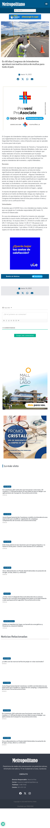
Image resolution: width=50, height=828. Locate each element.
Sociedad (7, 486)
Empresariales (9, 621)
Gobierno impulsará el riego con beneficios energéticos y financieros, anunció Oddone (23, 625)
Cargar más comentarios (25, 335)
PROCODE (30, 806)
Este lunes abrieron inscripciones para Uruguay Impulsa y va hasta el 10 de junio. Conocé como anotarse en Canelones (24, 545)
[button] (46, 4)
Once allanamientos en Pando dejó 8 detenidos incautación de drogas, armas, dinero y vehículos (24, 571)
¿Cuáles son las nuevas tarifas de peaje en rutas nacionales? (23, 661)
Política (7, 593)
